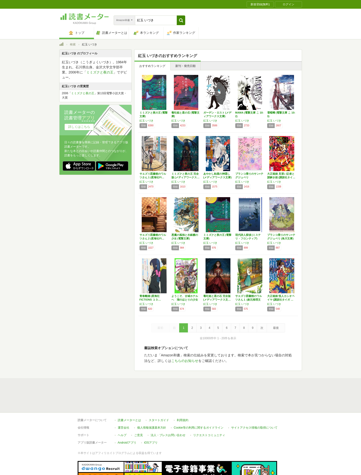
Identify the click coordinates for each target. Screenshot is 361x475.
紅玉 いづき (147, 120)
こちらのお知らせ (184, 361)
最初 (160, 328)
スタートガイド (159, 397)
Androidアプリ (127, 420)
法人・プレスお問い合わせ (168, 412)
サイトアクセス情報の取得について (254, 405)
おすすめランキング (152, 66)
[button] (181, 20)
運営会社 (123, 405)
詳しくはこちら (79, 127)
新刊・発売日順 (185, 66)
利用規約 (182, 397)
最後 (276, 328)
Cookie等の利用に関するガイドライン (198, 405)
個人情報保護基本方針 (151, 405)
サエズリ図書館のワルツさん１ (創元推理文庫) (248, 300)
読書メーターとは (129, 397)
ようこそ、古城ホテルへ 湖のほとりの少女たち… (184, 300)
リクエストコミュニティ (209, 412)
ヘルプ (122, 412)
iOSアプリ (151, 420)
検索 (73, 44)
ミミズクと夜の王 (99, 72)
